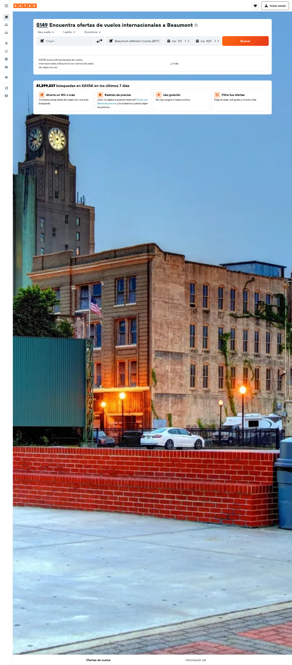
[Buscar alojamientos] (6, 25)
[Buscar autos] (6, 33)
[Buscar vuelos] (6, 17)
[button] (6, 6)
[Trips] (6, 77)
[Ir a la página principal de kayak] (25, 6)
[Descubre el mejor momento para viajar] (6, 59)
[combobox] (46, 32)
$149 (42, 25)
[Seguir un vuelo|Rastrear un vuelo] (6, 51)
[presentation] (196, 25)
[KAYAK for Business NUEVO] (6, 67)
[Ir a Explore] (6, 43)
